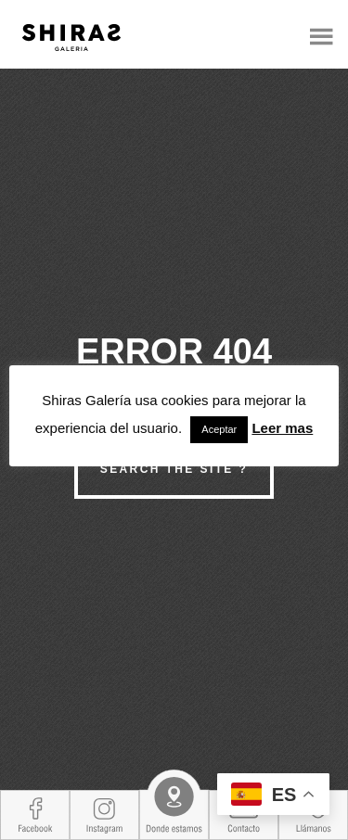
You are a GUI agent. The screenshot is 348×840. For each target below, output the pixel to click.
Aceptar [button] (219, 429)
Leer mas (282, 428)
